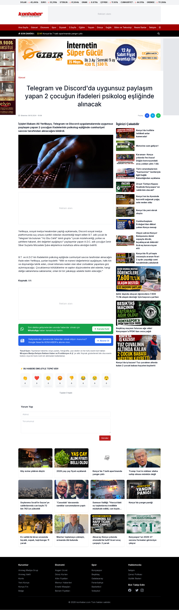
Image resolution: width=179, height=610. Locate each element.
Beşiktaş (96, 574)
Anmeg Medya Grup (28, 570)
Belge (21, 591)
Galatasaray (97, 578)
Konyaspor (97, 570)
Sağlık (109, 27)
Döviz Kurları (61, 574)
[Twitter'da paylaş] (152, 115)
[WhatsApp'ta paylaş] (158, 115)
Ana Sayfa (23, 27)
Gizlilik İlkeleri (134, 578)
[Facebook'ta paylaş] (147, 115)
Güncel (34, 27)
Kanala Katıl (101, 329)
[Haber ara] (159, 33)
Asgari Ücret (61, 570)
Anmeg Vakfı (24, 574)
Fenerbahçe (97, 582)
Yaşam (91, 27)
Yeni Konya (23, 582)
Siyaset (62, 27)
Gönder (105, 438)
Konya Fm (23, 587)
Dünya (100, 27)
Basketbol (96, 587)
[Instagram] (142, 590)
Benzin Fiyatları (62, 591)
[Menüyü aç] (160, 27)
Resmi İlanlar (140, 27)
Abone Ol (103, 340)
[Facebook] (129, 590)
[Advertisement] (104, 14)
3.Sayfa (72, 27)
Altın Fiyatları (61, 578)
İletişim (152, 27)
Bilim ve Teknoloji (123, 27)
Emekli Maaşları (62, 587)
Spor (54, 27)
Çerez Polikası (135, 574)
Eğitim (82, 27)
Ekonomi (45, 27)
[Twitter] (136, 590)
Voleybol (96, 591)
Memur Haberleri (63, 582)
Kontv (21, 578)
